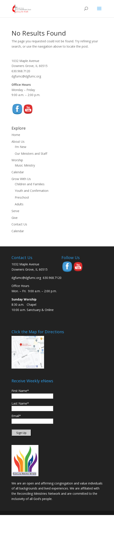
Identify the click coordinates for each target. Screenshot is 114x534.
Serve (15, 211)
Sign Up (21, 433)
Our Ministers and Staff (31, 153)
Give (15, 218)
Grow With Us (21, 179)
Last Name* (20, 403)
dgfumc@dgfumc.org (26, 76)
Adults (19, 204)
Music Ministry (25, 165)
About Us (18, 141)
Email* (16, 416)
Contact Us (19, 224)
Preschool (22, 197)
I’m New (20, 147)
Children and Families (30, 184)
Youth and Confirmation (31, 191)
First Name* (20, 391)
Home (16, 135)
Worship (17, 160)
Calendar (18, 172)
